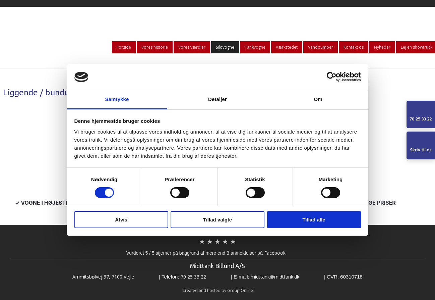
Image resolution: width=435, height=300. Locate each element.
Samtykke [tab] (117, 99)
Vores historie (154, 47)
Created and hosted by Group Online (217, 290)
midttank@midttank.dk (275, 276)
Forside (124, 47)
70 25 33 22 (193, 276)
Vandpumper (320, 47)
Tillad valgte (217, 219)
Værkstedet (287, 47)
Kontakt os (354, 47)
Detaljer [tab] (217, 99)
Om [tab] (318, 99)
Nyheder (382, 47)
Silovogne (225, 47)
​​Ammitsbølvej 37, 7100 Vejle (103, 276)
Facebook (275, 253)
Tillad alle (313, 219)
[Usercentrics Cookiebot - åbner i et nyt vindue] (331, 77)
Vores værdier (191, 47)
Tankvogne (255, 47)
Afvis (121, 219)
